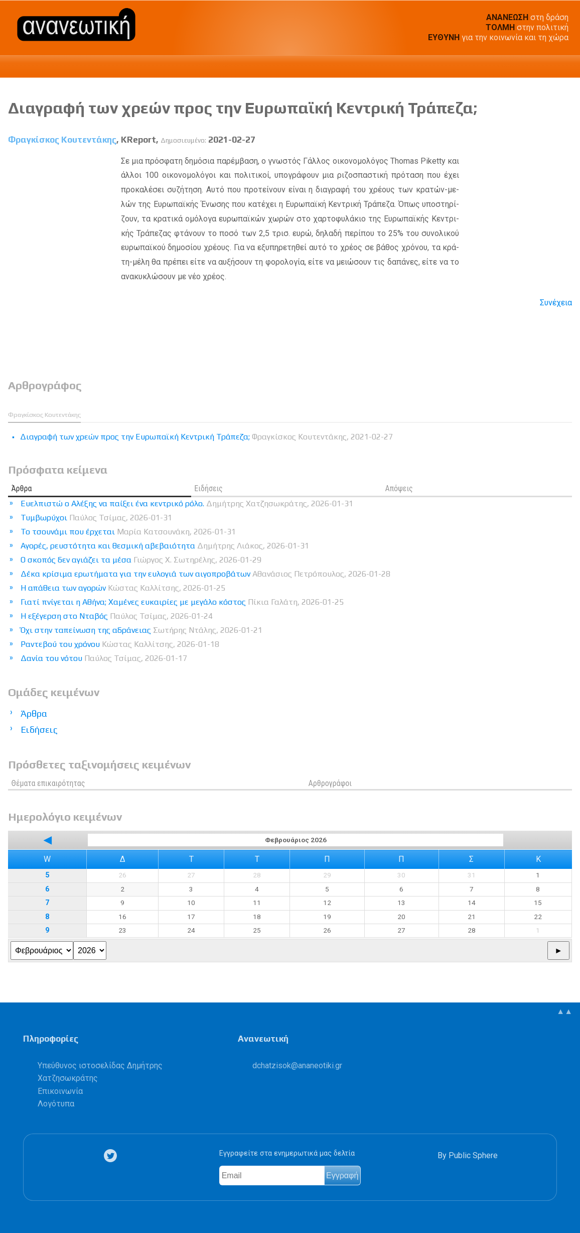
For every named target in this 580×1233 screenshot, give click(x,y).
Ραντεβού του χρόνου (120, 644)
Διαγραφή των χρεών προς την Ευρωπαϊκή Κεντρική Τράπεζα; (242, 107)
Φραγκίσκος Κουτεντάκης (62, 140)
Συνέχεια (556, 302)
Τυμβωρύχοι (96, 517)
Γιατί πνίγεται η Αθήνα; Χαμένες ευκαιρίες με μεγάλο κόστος (182, 602)
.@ (297, 1065)
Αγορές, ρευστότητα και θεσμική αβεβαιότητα (165, 545)
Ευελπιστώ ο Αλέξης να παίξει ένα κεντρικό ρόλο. (187, 503)
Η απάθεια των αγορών (123, 588)
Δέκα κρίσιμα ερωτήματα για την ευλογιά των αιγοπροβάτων (205, 574)
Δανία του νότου (104, 658)
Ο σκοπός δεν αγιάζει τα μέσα (141, 560)
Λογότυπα (56, 1103)
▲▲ (564, 1011)
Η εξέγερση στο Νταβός (117, 616)
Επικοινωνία (60, 1091)
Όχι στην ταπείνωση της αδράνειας (141, 630)
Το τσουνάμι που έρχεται (128, 531)
